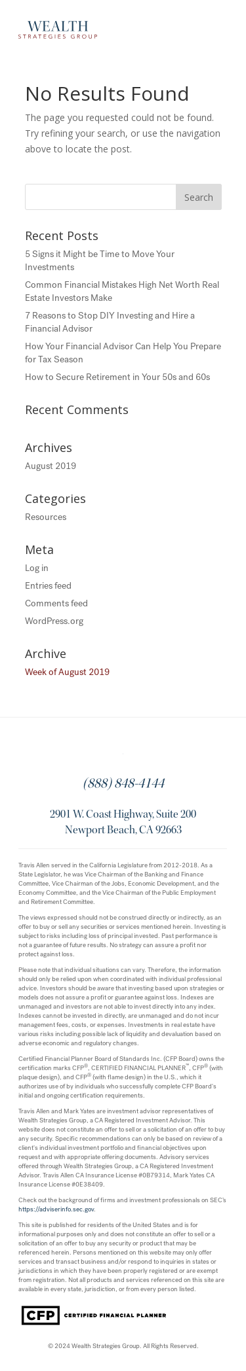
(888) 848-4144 (123, 785)
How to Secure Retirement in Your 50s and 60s (117, 377)
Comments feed (56, 603)
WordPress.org (54, 621)
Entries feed (48, 586)
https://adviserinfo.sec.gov (56, 1209)
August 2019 (50, 466)
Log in (37, 568)
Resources (45, 517)
